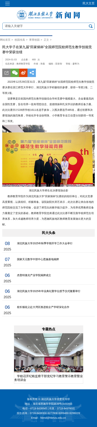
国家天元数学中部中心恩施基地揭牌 (38, 259)
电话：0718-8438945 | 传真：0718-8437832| (48, 408)
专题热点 (48, 329)
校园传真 (20, 39)
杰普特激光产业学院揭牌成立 (34, 275)
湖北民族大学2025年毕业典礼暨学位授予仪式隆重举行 (48, 291)
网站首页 (5, 39)
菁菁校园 (34, 39)
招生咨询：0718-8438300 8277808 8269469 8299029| (48, 413)
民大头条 (48, 233)
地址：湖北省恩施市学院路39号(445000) (48, 403)
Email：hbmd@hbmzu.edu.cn (48, 418)
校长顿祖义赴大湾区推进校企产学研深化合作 (43, 307)
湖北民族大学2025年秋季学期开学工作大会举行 (45, 243)
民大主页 (89, 3)
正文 (46, 39)
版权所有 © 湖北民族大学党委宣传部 (48, 399)
